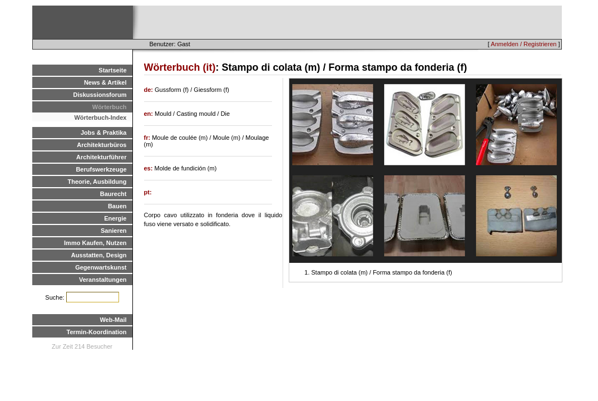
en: (149, 113)
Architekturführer (101, 157)
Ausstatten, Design (99, 255)
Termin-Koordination (97, 332)
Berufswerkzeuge (101, 169)
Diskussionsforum (100, 94)
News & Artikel (105, 82)
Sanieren (113, 230)
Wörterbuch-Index (100, 117)
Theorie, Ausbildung (97, 181)
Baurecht (113, 193)
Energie (115, 218)
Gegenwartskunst (100, 267)
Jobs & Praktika (104, 132)
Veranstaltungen (103, 279)
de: (149, 89)
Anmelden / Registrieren (523, 44)
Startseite (112, 70)
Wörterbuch (109, 107)
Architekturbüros (101, 144)
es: (149, 168)
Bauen (117, 206)
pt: (148, 192)
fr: (148, 137)
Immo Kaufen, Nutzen (95, 242)
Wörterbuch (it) (180, 67)
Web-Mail (113, 319)
